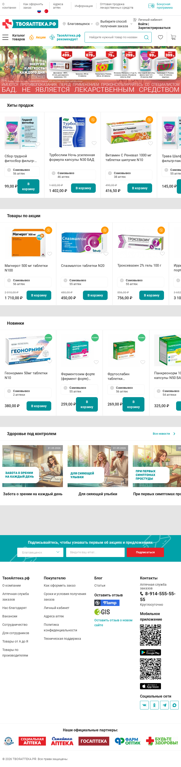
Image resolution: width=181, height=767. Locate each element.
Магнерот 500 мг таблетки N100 (26, 268)
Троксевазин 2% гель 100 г (139, 265)
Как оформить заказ (33, 5)
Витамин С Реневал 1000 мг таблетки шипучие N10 (128, 157)
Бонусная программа (160, 5)
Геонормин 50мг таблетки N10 (26, 375)
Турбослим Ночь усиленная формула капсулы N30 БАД (72, 157)
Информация (84, 6)
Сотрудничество (14, 624)
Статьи (99, 585)
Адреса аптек (58, 5)
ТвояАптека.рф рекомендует (65, 37)
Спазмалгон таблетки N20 (82, 266)
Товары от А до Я (15, 641)
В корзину (28, 186)
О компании (9, 5)
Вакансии (9, 616)
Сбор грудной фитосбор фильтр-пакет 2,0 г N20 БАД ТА (21, 158)
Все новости (164, 433)
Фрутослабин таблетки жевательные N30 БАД (122, 376)
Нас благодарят (14, 608)
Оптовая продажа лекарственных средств (116, 5)
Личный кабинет (56, 608)
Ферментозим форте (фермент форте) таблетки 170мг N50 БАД (78, 376)
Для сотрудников (15, 633)
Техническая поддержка (62, 638)
